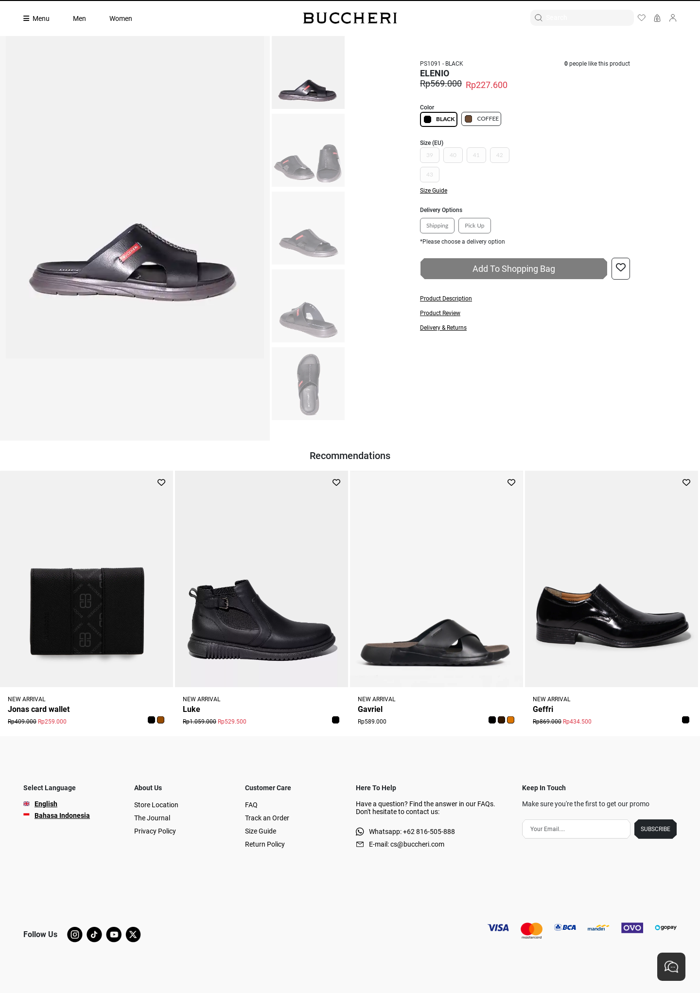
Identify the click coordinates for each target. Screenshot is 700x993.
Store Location (156, 805)
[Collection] (42, 18)
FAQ (251, 805)
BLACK (439, 119)
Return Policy (265, 844)
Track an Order (267, 818)
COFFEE (481, 119)
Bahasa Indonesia (62, 815)
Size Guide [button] (433, 190)
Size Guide (260, 831)
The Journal (152, 818)
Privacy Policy (155, 831)
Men (79, 18)
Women (120, 18)
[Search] (589, 17)
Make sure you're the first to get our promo (585, 804)
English (46, 804)
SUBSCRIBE (655, 829)
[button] (525, 298)
